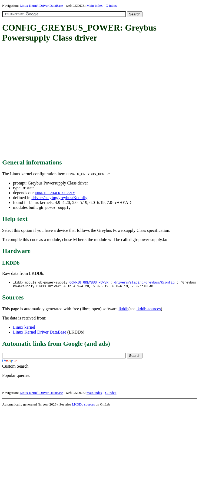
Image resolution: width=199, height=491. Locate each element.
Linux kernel (24, 328)
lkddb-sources (149, 310)
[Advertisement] (52, 101)
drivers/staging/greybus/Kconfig (59, 197)
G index (111, 6)
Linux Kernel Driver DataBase (41, 6)
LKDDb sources (83, 405)
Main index (95, 6)
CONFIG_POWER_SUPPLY (55, 192)
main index (94, 394)
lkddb (123, 310)
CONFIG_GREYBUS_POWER (88, 282)
